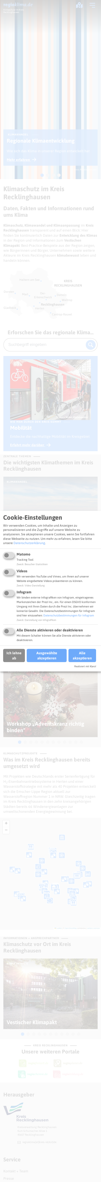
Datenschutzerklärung (29, 543)
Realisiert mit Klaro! (85, 666)
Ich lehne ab (14, 655)
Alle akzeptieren (82, 655)
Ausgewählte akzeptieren (46, 655)
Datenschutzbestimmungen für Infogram (68, 615)
